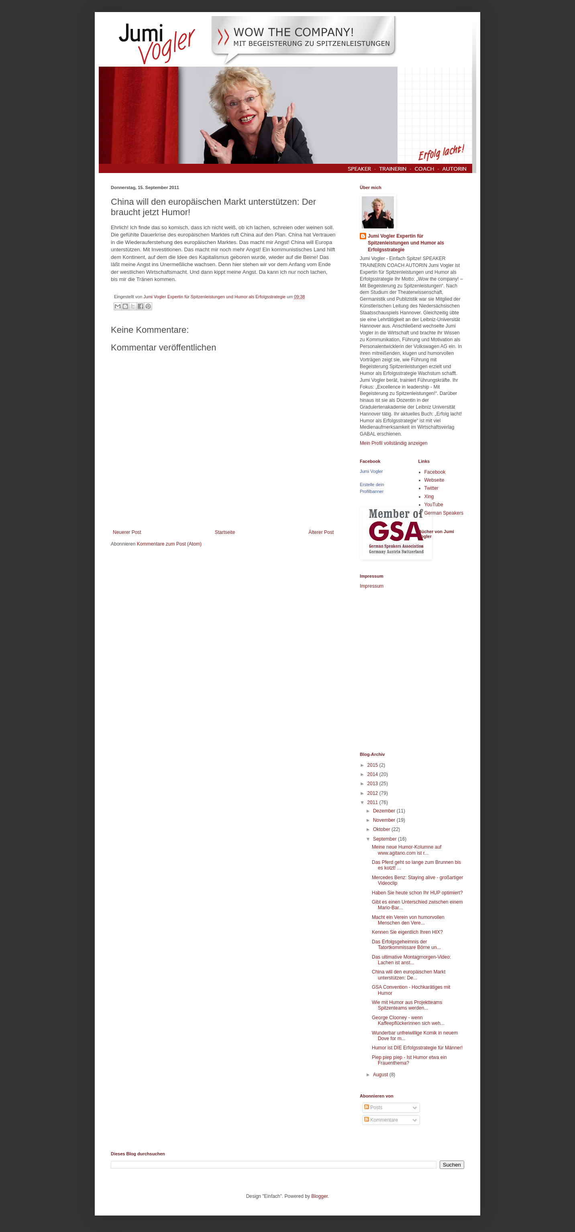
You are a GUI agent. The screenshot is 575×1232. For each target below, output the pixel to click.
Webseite (434, 480)
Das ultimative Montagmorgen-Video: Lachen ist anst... (411, 959)
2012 (373, 793)
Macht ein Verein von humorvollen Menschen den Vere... (408, 920)
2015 (373, 765)
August (381, 1074)
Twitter (431, 488)
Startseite (225, 532)
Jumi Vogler (371, 471)
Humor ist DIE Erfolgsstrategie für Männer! (417, 1048)
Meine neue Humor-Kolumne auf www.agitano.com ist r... (406, 849)
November (385, 820)
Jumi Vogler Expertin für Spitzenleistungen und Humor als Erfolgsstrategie (406, 243)
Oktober (382, 829)
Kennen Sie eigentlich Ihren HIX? (407, 932)
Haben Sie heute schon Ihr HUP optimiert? (417, 893)
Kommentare (381, 1120)
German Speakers (443, 513)
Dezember (385, 811)
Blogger (319, 1196)
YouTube (433, 504)
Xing (429, 496)
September (385, 839)
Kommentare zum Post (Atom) (169, 544)
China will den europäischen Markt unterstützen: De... (408, 974)
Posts (373, 1107)
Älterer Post (321, 532)
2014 (373, 774)
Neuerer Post (127, 532)
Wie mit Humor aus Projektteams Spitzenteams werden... (407, 1005)
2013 (373, 783)
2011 (373, 802)
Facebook (435, 472)
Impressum (371, 586)
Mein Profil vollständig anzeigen (394, 443)
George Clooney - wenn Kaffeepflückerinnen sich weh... (408, 1020)
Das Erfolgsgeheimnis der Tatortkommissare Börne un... (406, 944)
